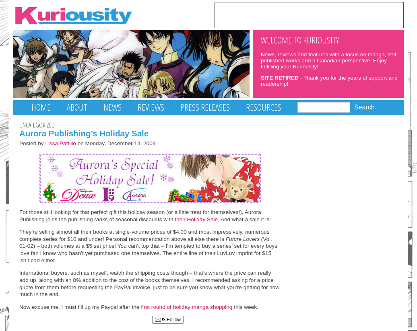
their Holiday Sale (196, 219)
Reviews (151, 107)
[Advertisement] (309, 14)
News (112, 107)
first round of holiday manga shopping (186, 307)
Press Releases (205, 107)
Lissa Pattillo (60, 143)
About (77, 107)
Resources (263, 107)
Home (41, 107)
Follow (168, 320)
